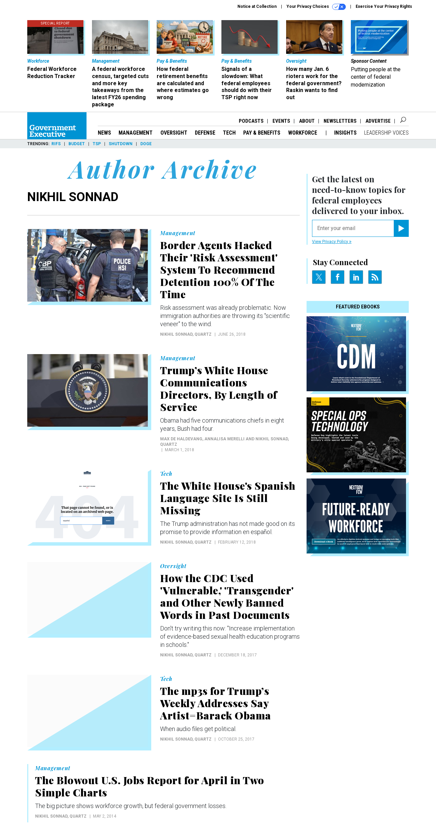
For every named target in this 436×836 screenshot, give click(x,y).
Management (136, 133)
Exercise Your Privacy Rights (384, 6)
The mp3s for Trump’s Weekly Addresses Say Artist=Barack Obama (215, 703)
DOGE (146, 143)
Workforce (303, 133)
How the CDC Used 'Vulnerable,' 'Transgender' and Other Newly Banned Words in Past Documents (227, 596)
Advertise (378, 121)
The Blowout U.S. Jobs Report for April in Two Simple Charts (149, 786)
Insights (345, 133)
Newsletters (340, 121)
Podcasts (251, 121)
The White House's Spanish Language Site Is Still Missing (228, 498)
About (307, 121)
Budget (76, 143)
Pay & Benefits (261, 133)
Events (281, 121)
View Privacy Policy (332, 241)
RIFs (56, 143)
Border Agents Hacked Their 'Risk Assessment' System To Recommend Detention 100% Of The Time (219, 269)
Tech (229, 133)
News (104, 133)
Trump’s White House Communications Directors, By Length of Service (218, 388)
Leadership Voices (386, 133)
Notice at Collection (257, 6)
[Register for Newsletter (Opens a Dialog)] (401, 228)
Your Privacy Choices (316, 7)
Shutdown (121, 143)
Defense (205, 133)
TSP (97, 143)
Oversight (173, 133)
